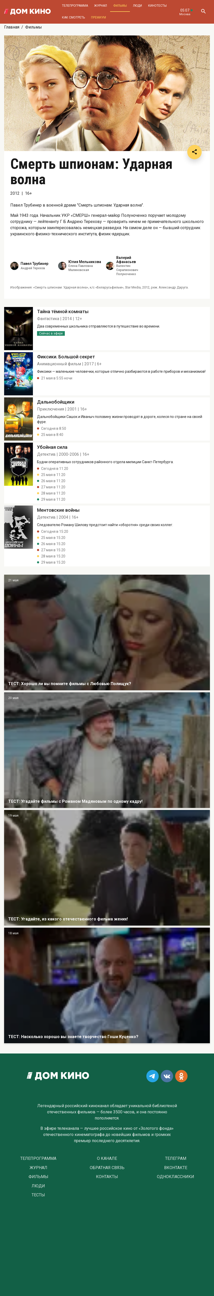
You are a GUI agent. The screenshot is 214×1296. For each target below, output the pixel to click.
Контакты (107, 1176)
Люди (137, 5)
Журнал (100, 5)
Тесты (38, 1195)
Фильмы (120, 5)
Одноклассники (175, 1176)
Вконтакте (175, 1168)
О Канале (107, 1158)
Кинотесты (157, 5)
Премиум (98, 17)
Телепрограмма (75, 5)
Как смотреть (73, 17)
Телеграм (175, 1158)
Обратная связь (107, 1168)
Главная (11, 27)
